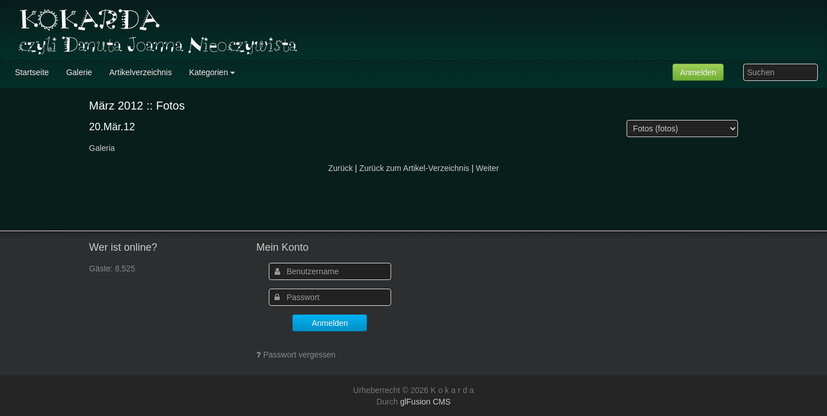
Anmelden (698, 72)
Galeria (102, 148)
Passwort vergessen (299, 354)
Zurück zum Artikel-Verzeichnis (414, 168)
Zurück (340, 168)
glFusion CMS (425, 401)
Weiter (487, 168)
